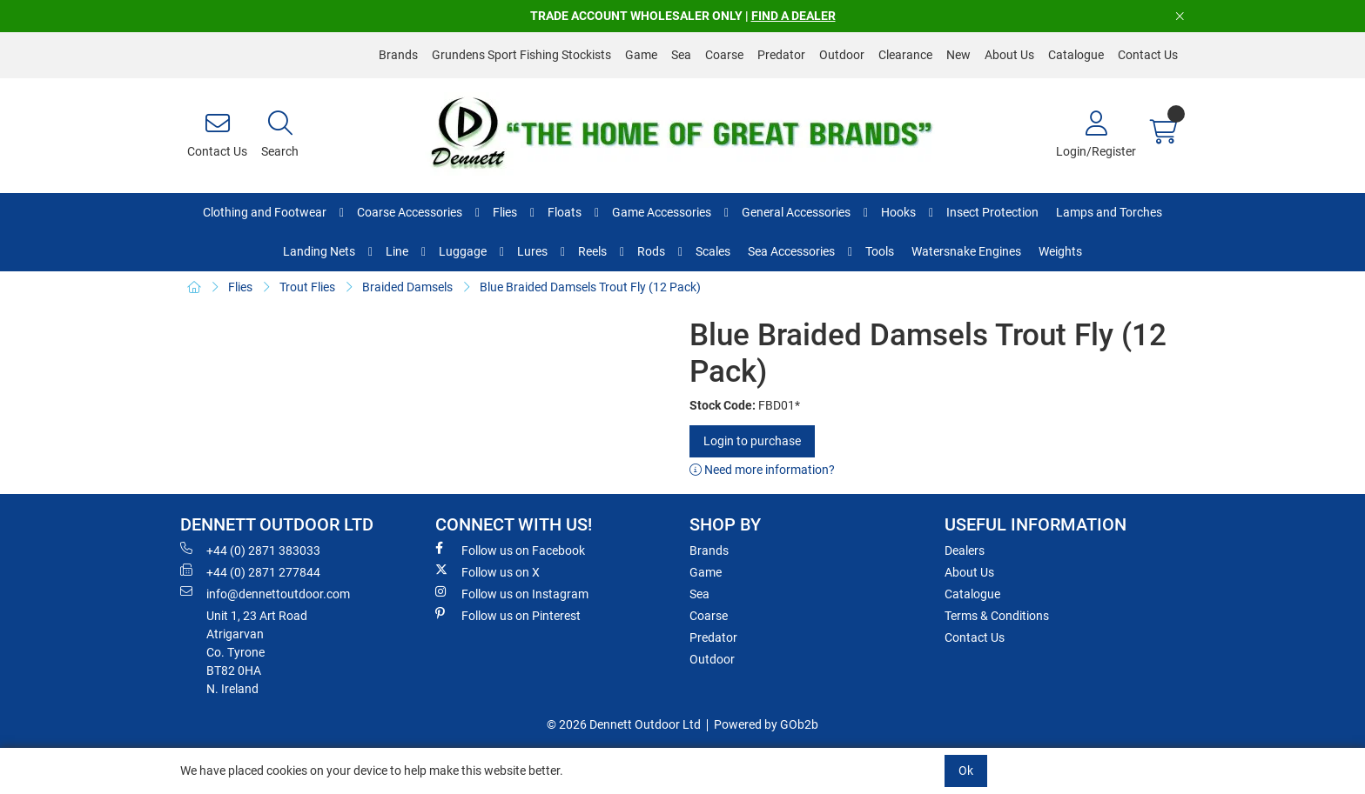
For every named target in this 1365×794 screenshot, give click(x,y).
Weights (1060, 251)
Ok (965, 770)
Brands (398, 55)
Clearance (905, 55)
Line (397, 251)
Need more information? (762, 470)
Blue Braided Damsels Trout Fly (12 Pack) (590, 287)
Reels (592, 251)
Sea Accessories (791, 251)
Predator (781, 55)
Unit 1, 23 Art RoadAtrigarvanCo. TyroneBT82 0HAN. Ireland (256, 652)
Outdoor (841, 55)
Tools (879, 251)
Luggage (463, 251)
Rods (651, 251)
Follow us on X (487, 571)
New (958, 55)
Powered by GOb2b (766, 724)
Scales (713, 251)
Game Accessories (661, 212)
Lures (532, 251)
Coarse (724, 55)
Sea (681, 55)
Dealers (965, 550)
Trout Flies (307, 287)
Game (641, 55)
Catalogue (1076, 55)
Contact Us (1148, 55)
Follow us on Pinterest (508, 615)
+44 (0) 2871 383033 (250, 549)
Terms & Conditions (997, 616)
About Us (1009, 55)
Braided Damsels (407, 287)
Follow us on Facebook (510, 549)
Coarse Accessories (409, 212)
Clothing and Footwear (264, 212)
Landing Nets (319, 251)
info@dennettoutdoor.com (265, 593)
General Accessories (796, 212)
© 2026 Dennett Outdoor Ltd (624, 724)
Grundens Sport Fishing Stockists (521, 55)
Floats (565, 212)
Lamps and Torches (1109, 212)
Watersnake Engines (966, 251)
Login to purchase (752, 441)
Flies (505, 212)
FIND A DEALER (793, 16)
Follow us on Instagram (511, 593)
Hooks (898, 212)
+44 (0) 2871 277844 (250, 571)
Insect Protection (992, 212)
